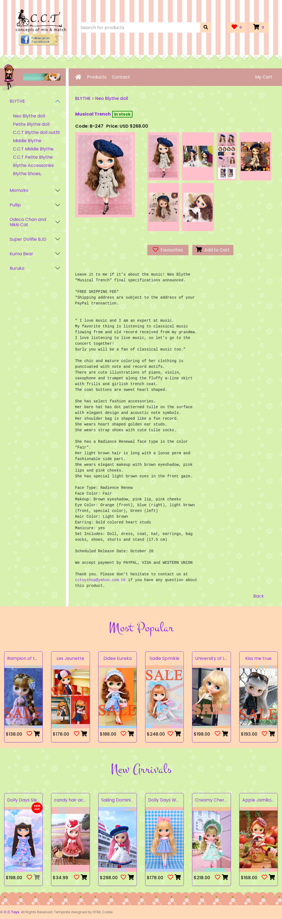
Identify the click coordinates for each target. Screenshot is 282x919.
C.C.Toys (11, 912)
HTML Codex (103, 912)
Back (258, 596)
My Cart (263, 77)
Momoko (19, 190)
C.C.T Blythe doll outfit (36, 132)
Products (96, 77)
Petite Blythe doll (31, 124)
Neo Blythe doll (29, 116)
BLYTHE (17, 101)
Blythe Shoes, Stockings (25, 176)
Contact (121, 77)
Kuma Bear (21, 254)
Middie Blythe (27, 141)
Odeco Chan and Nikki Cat (28, 222)
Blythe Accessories (33, 165)
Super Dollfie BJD (28, 239)
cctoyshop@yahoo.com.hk (100, 580)
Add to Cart (213, 250)
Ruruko (17, 268)
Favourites (168, 250)
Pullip (15, 205)
